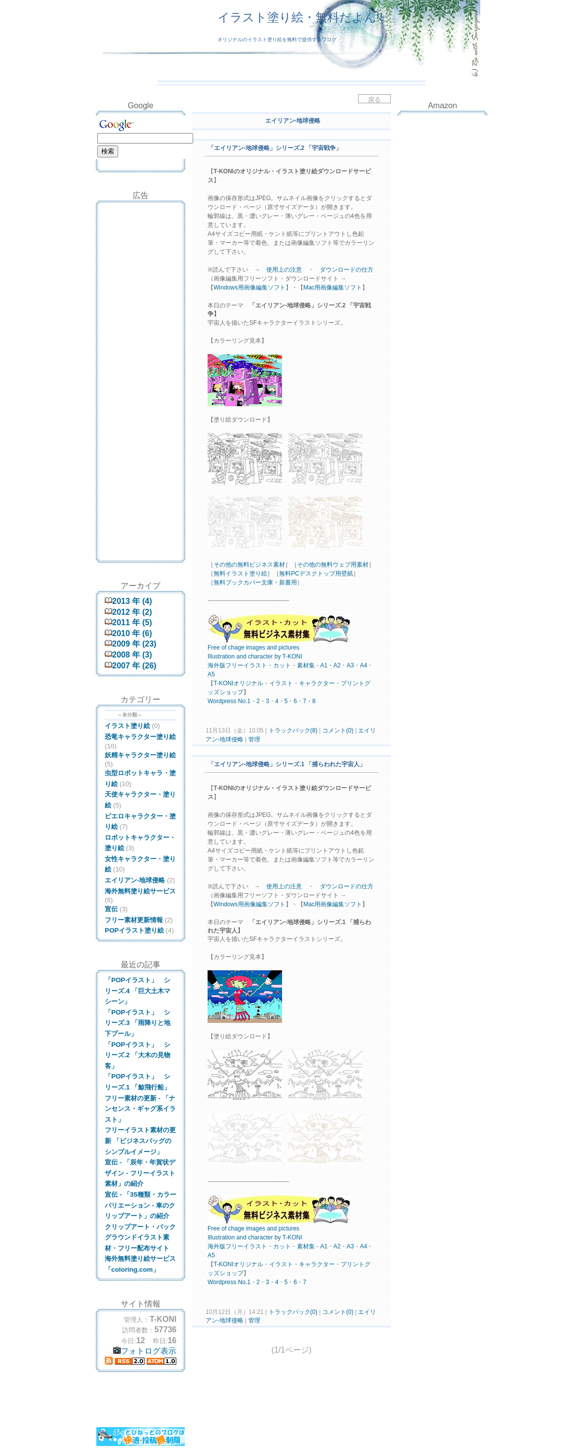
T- (216, 683)
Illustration (221, 656)
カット (282, 665)
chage (236, 647)
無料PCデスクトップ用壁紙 (316, 573)
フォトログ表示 (144, 1351)
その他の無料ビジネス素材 (249, 564)
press (228, 701)
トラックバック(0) (293, 1311)
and (272, 647)
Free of (217, 647)
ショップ (231, 692)
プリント (352, 683)
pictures (289, 647)
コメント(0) (337, 730)
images (255, 647)
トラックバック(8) (293, 730)
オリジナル (248, 683)
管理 (254, 739)
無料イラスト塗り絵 (240, 573)
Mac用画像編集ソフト (333, 287)
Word (214, 701)
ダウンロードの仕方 (346, 269)
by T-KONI (288, 656)
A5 (211, 674)
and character (254, 656)
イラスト (255, 665)
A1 (324, 665)
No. (242, 701)
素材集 (306, 665)
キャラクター (317, 683)
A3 (350, 665)
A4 (363, 665)
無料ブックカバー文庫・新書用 (255, 582)
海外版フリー (225, 665)
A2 (337, 665)
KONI (226, 683)
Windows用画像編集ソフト (250, 287)
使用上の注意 (284, 269)
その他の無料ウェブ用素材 (332, 564)
